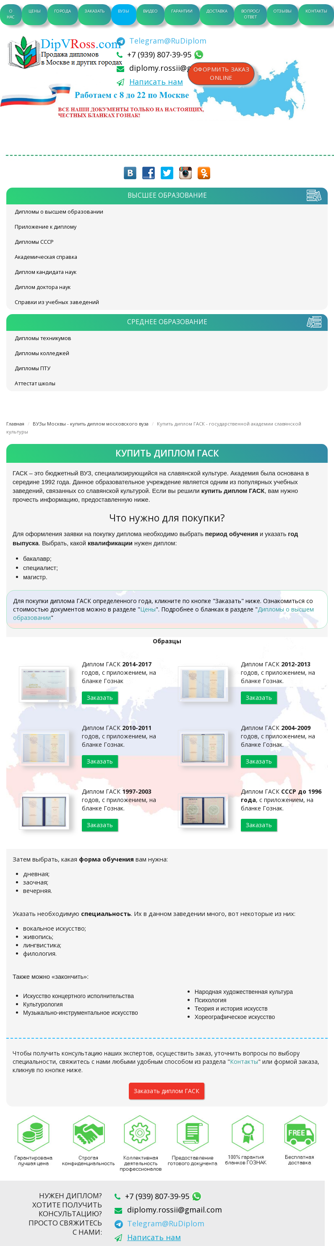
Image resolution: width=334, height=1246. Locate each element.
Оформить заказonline (221, 73)
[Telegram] (161, 41)
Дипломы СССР (34, 241)
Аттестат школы (35, 383)
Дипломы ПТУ (32, 368)
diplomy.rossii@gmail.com (176, 68)
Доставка (216, 11)
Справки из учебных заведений (57, 302)
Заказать (94, 11)
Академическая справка (46, 257)
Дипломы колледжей (42, 353)
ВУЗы (123, 11)
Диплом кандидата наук (45, 272)
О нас (11, 14)
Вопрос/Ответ (250, 14)
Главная (15, 423)
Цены (35, 11)
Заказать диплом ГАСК (166, 1091)
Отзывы (283, 11)
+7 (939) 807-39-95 (160, 54)
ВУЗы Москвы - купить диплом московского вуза (91, 423)
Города (62, 11)
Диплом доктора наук (42, 287)
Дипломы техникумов (43, 338)
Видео (150, 11)
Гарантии (182, 11)
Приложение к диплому (45, 226)
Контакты (316, 11)
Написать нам (156, 82)
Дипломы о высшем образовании (59, 211)
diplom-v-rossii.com (67, 52)
